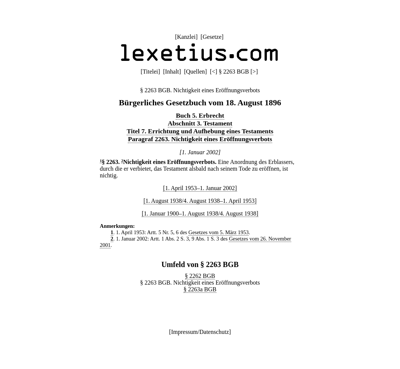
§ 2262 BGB (200, 276)
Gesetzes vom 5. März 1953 (218, 232)
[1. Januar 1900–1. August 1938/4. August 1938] (200, 213)
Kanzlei (186, 37)
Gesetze (212, 37)
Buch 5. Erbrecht (200, 115)
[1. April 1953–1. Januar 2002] (200, 188)
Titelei (150, 71)
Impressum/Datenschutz (200, 332)
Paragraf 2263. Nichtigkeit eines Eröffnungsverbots (200, 139)
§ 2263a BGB (200, 289)
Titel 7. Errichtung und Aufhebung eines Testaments (200, 131)
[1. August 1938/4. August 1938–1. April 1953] (200, 201)
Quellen (195, 71)
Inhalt (172, 71)
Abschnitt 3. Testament (200, 123)
